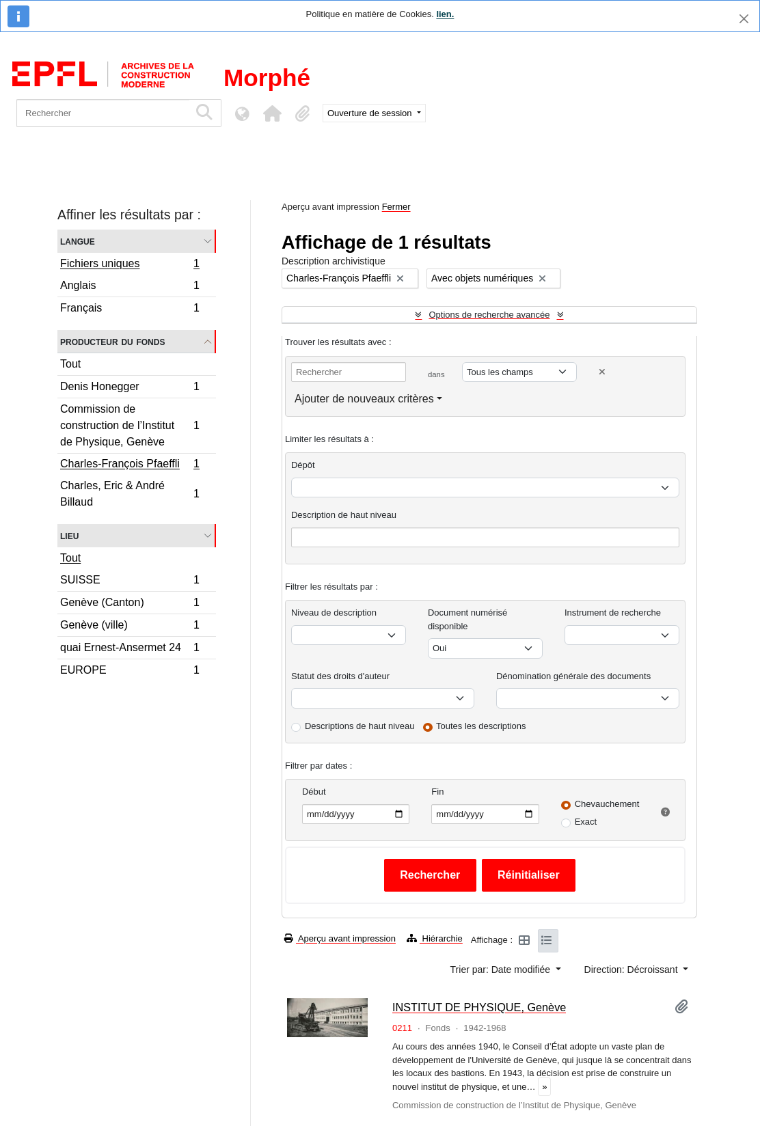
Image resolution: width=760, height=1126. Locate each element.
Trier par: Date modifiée (501, 969)
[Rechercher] (102, 113)
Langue (77, 240)
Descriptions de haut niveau (359, 726)
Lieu (69, 535)
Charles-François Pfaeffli (129, 465)
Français (129, 309)
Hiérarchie (435, 938)
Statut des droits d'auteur (340, 676)
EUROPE (129, 671)
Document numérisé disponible (467, 619)
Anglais (129, 287)
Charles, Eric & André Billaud (129, 494)
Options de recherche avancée (489, 315)
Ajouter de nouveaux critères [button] (364, 398)
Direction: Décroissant (632, 969)
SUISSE (129, 582)
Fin (437, 791)
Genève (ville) (129, 627)
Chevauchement (607, 804)
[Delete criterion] (602, 372)
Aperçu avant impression (340, 938)
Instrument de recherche (613, 612)
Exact (586, 821)
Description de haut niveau (343, 515)
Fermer (396, 207)
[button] (272, 113)
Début (314, 791)
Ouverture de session (370, 113)
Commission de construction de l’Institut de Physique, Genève (129, 425)
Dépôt (303, 465)
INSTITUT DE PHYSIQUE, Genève (479, 1007)
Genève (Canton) (129, 604)
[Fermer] (744, 19)
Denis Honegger (129, 388)
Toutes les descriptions (481, 726)
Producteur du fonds (112, 341)
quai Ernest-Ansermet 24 (129, 649)
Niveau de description (334, 612)
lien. (445, 14)
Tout (70, 364)
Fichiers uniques (129, 265)
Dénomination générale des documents (573, 676)
